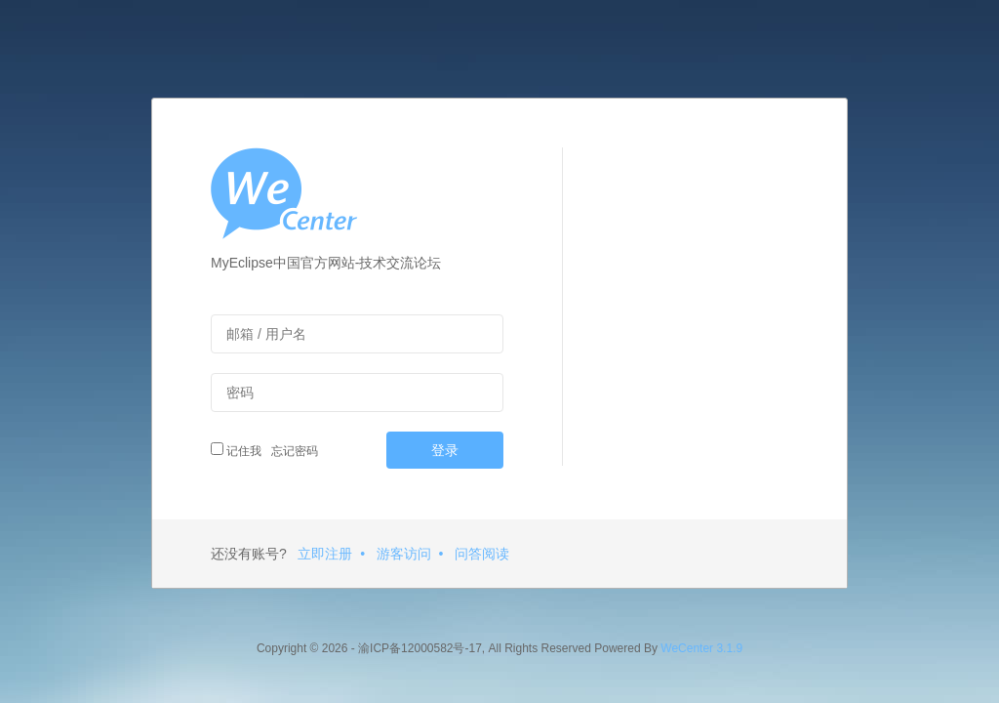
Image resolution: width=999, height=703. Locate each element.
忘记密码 (292, 451)
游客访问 (404, 553)
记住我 (236, 450)
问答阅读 (482, 553)
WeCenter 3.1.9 (701, 648)
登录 (445, 450)
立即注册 (325, 553)
